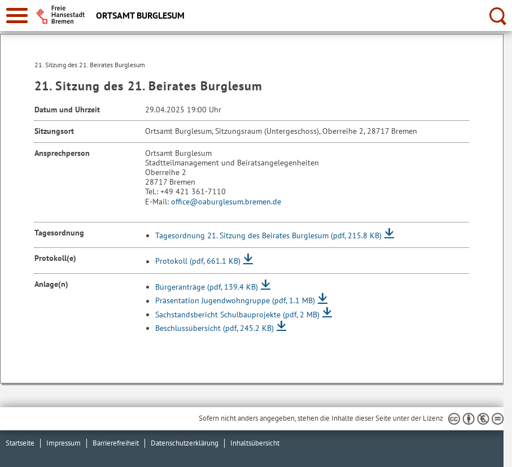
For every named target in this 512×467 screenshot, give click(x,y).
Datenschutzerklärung (184, 443)
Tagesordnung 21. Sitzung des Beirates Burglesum (268, 235)
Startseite (20, 443)
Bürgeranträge (206, 287)
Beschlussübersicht (214, 328)
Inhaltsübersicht (254, 443)
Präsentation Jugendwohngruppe (235, 301)
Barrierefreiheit (116, 443)
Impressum (63, 443)
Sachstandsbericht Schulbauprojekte (237, 314)
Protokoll (197, 261)
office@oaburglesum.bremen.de (226, 202)
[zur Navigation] (17, 15)
